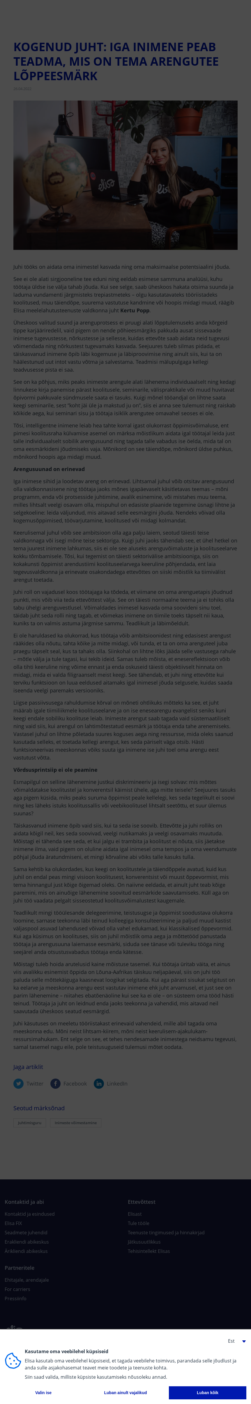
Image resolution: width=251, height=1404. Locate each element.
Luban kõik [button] (207, 1392)
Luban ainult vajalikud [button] (125, 1392)
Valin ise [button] (43, 1392)
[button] (234, 1341)
